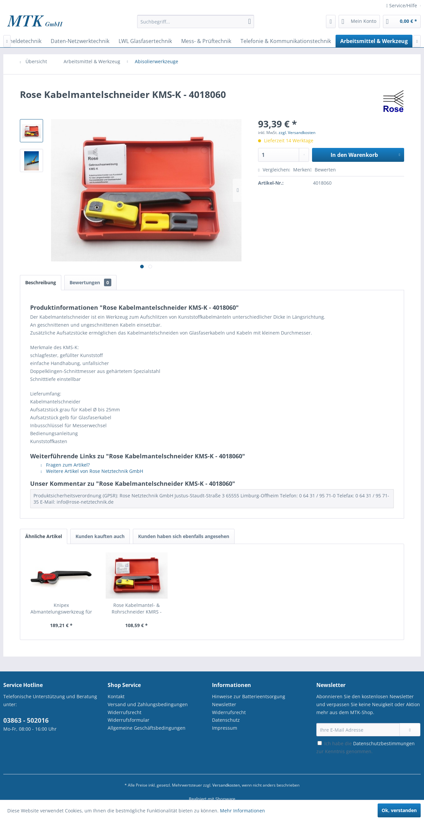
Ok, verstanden (399, 810)
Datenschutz (226, 720)
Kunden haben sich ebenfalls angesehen (183, 536)
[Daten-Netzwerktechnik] (80, 41)
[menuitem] (195, 24)
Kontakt (116, 696)
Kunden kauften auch (100, 536)
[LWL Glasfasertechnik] (145, 41)
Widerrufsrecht (124, 712)
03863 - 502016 (26, 720)
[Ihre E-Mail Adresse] (358, 729)
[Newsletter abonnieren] (409, 729)
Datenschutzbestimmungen (384, 743)
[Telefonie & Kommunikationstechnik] (286, 41)
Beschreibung (40, 282)
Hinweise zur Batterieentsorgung (248, 696)
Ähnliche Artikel (43, 536)
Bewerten (323, 169)
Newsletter (224, 704)
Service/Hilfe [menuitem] (402, 5)
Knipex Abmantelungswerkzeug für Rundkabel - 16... (61, 608)
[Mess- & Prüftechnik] (206, 41)
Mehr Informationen (242, 810)
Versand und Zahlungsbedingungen (148, 704)
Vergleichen (273, 169)
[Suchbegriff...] (195, 21)
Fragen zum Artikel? (65, 465)
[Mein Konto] (359, 21)
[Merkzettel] (331, 21)
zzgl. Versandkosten (297, 132)
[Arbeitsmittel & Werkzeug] (374, 41)
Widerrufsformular (128, 720)
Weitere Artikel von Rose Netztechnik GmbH (92, 471)
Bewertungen (90, 282)
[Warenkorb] (402, 21)
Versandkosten (226, 785)
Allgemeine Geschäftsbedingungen (147, 728)
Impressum (224, 728)
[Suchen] (249, 21)
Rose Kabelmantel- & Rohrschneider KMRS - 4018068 (137, 608)
